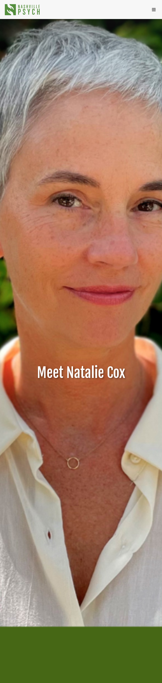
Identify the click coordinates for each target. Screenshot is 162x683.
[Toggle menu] (153, 9)
